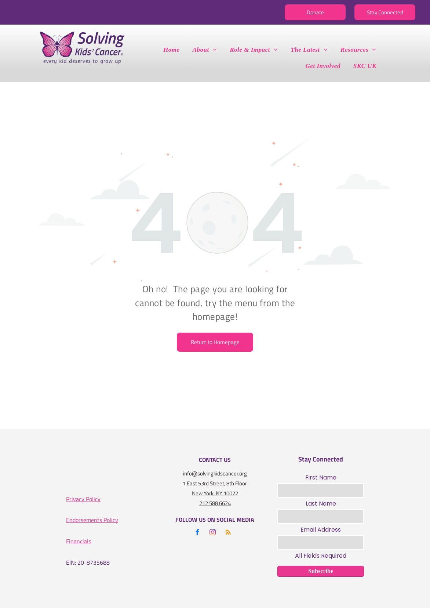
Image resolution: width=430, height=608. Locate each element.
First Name (320, 477)
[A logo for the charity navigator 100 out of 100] (91, 474)
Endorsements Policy (92, 519)
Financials (78, 541)
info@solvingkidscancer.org (215, 473)
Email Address (320, 529)
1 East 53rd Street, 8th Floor (215, 483)
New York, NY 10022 (215, 493)
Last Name (321, 503)
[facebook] (197, 533)
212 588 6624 (215, 503)
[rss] (228, 533)
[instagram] (213, 533)
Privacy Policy (83, 499)
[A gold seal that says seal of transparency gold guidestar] (139, 474)
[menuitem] (174, 50)
